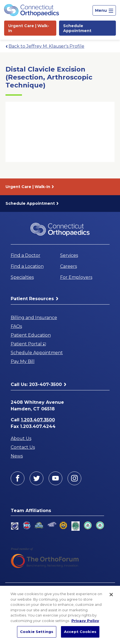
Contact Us (23, 447)
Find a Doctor (25, 255)
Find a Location (27, 266)
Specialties (22, 277)
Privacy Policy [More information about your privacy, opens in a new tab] (85, 620)
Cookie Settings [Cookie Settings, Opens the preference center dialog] (36, 631)
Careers (68, 266)
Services (69, 255)
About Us (21, 438)
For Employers (76, 277)
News (17, 456)
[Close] (111, 595)
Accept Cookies (80, 631)
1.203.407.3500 (38, 419)
